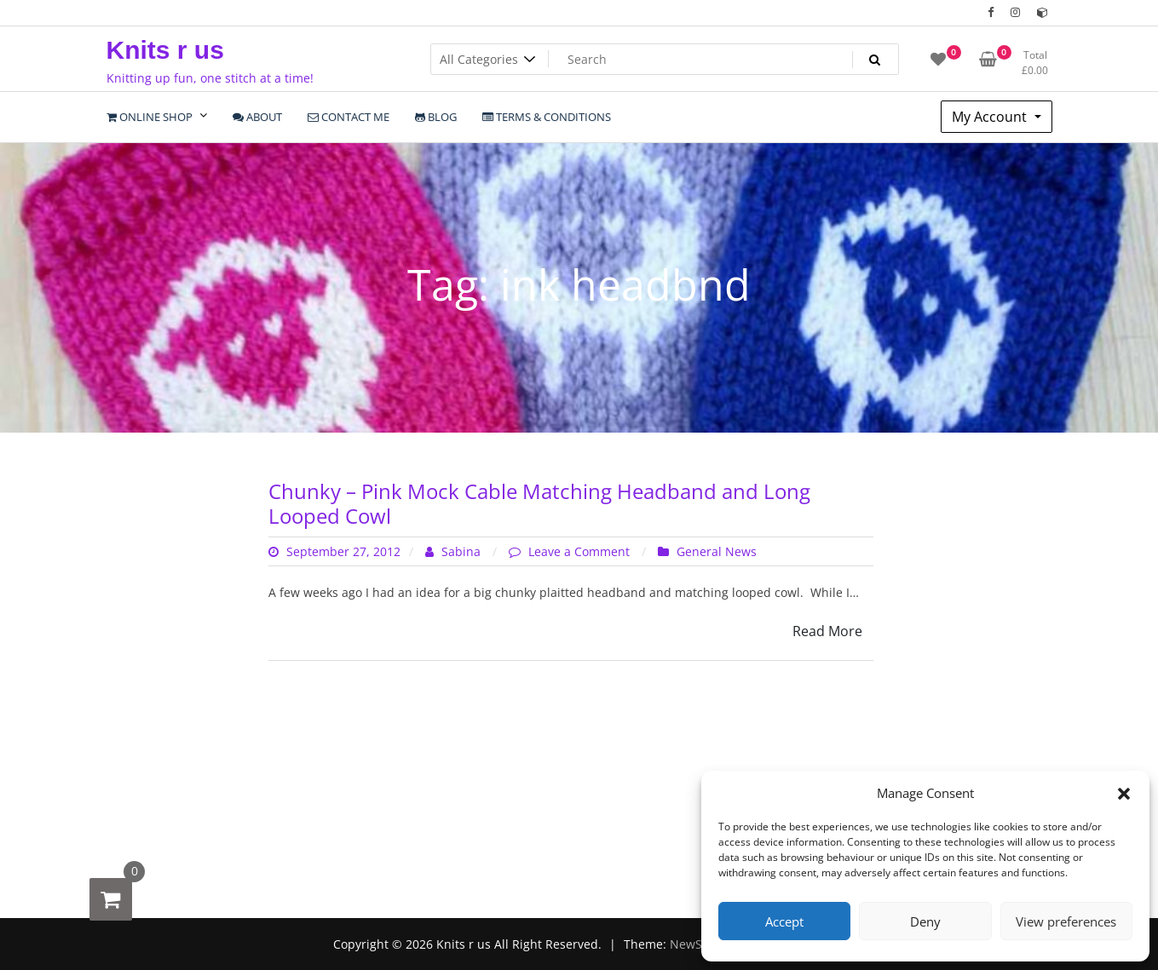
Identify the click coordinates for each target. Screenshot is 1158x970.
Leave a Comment (580, 551)
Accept (784, 921)
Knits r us (165, 50)
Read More (827, 631)
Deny (925, 921)
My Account (991, 116)
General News (717, 551)
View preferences (1066, 921)
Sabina (454, 551)
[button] (1123, 792)
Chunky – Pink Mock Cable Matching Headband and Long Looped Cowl (539, 503)
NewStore (697, 944)
